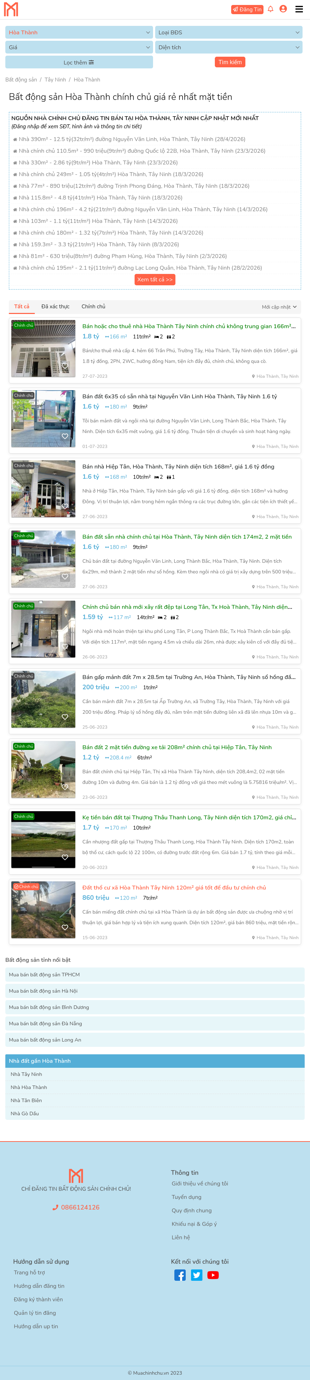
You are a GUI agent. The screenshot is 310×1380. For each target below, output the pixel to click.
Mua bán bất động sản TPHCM (44, 974)
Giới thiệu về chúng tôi (200, 1184)
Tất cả (21, 306)
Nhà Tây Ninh (26, 1074)
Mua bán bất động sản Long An (45, 1039)
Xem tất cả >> (155, 280)
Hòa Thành (87, 79)
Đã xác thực (56, 306)
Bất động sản (21, 79)
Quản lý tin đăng (35, 1313)
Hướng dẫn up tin (36, 1326)
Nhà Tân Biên (26, 1100)
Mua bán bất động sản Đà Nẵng (45, 1023)
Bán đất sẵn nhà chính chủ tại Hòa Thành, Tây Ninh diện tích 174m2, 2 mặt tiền (187, 537)
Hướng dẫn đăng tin (39, 1286)
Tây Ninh (55, 79)
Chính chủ (93, 306)
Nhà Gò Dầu (25, 1113)
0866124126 (80, 1207)
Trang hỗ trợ (29, 1273)
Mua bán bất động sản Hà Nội (43, 990)
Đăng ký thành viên (38, 1299)
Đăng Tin (251, 9)
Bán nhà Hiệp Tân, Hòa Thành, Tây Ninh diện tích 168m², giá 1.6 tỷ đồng (178, 466)
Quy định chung (192, 1210)
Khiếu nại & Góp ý (194, 1224)
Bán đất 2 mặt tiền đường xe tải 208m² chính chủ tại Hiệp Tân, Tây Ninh (177, 747)
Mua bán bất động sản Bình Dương (49, 1007)
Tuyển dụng (186, 1197)
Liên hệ (181, 1237)
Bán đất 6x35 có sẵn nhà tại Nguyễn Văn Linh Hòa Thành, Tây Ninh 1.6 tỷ (179, 396)
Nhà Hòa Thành (29, 1087)
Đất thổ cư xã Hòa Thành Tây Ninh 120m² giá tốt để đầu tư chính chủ (174, 887)
